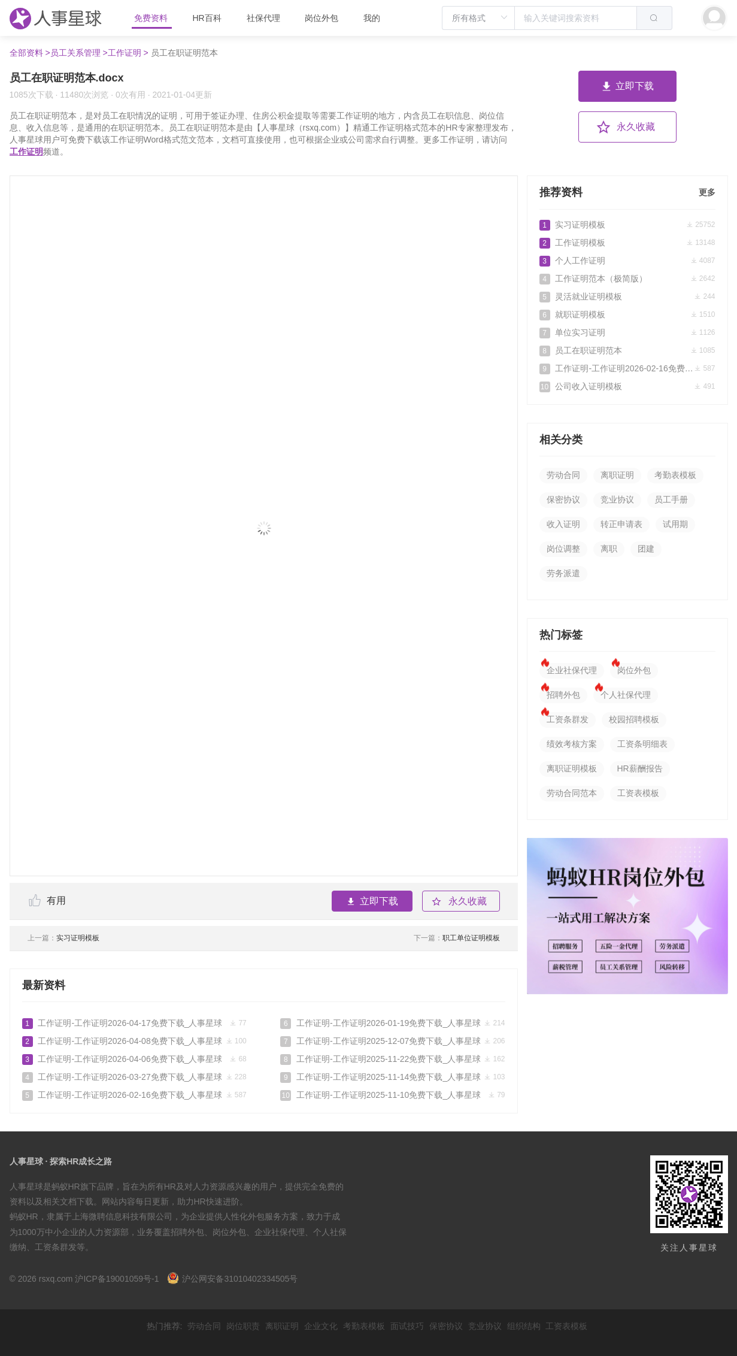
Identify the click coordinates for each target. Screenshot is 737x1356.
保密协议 (563, 499)
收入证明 (563, 524)
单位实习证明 (627, 332)
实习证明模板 (63, 938)
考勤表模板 (675, 475)
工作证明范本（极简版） (627, 278)
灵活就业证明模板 (627, 296)
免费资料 (152, 18)
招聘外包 (563, 695)
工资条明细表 (642, 744)
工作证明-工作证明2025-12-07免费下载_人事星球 (392, 1041)
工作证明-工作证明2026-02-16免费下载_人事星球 (134, 1095)
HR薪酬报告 (640, 768)
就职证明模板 (627, 314)
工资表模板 (638, 793)
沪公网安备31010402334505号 (232, 1279)
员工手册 (671, 499)
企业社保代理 (572, 670)
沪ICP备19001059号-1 (117, 1279)
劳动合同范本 (572, 793)
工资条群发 (568, 719)
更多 (707, 192)
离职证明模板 (572, 768)
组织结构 (524, 1326)
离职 (608, 548)
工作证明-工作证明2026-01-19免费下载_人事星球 (392, 1023)
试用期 (675, 524)
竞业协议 (617, 499)
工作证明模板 (627, 243)
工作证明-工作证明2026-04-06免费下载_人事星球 (134, 1059)
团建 (646, 548)
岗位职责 (243, 1326)
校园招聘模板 (634, 719)
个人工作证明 (627, 261)
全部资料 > (30, 52)
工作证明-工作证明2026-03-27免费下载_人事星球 (134, 1077)
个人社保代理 (625, 695)
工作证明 (26, 151)
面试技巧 (407, 1326)
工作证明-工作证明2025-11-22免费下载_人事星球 (392, 1059)
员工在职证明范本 (627, 350)
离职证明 (617, 475)
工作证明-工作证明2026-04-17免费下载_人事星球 (134, 1023)
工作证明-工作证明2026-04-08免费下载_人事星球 (134, 1041)
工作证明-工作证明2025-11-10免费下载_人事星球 (392, 1095)
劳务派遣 (563, 573)
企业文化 (321, 1326)
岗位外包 (321, 18)
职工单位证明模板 (457, 938)
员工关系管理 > (79, 52)
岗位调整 (563, 548)
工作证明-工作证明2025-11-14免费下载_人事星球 (392, 1077)
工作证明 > (128, 52)
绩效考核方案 (572, 744)
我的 (371, 18)
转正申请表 (621, 524)
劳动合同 (563, 475)
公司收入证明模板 (627, 386)
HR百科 (207, 18)
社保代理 (263, 18)
